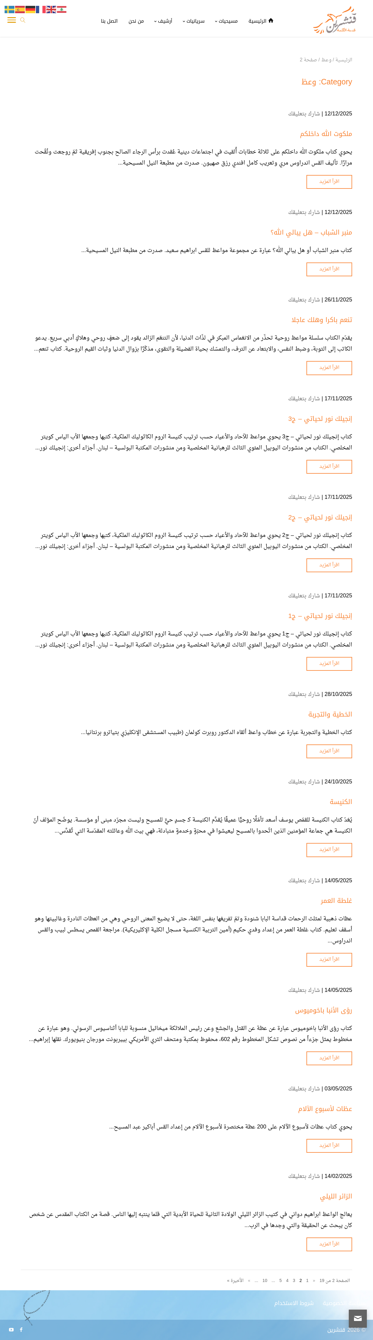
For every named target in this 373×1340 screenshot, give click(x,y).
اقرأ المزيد (329, 181)
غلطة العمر (336, 901)
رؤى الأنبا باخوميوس (323, 1010)
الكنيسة (341, 802)
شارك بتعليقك (304, 114)
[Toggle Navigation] (11, 21)
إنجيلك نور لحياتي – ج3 (320, 419)
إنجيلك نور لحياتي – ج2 (320, 517)
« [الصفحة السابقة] (314, 1281)
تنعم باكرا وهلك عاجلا (321, 320)
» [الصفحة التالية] (249, 1281)
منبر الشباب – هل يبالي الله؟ (311, 232)
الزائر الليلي (336, 1196)
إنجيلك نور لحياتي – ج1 (320, 616)
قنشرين (336, 1330)
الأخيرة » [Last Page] (235, 1281)
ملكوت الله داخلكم (326, 134)
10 (265, 1281)
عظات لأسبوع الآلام (325, 1109)
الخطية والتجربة (330, 714)
